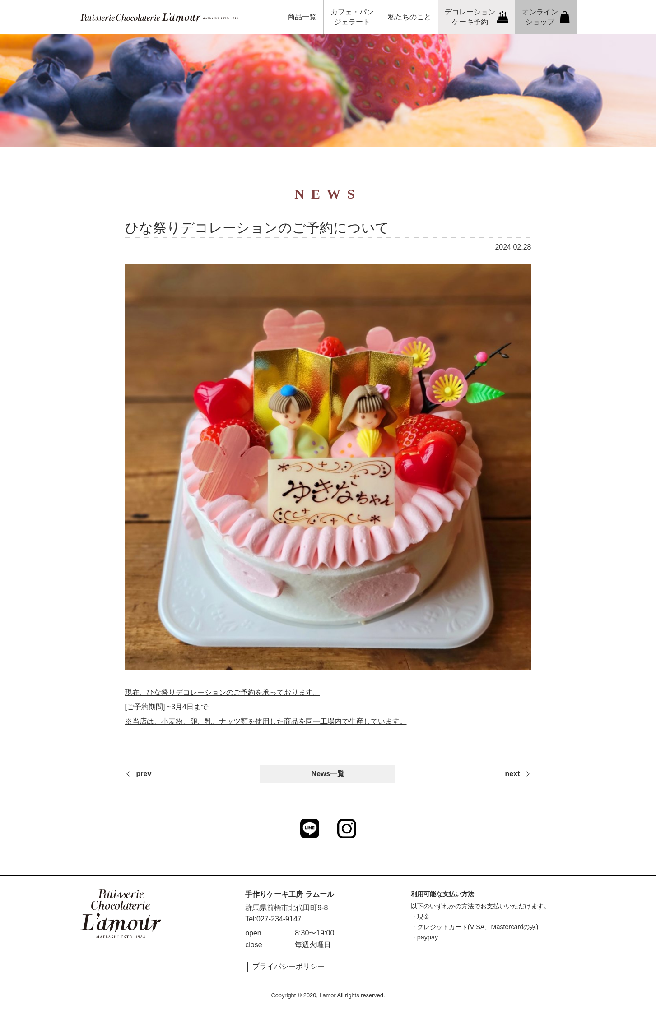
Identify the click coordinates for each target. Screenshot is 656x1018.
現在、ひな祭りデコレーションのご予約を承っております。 (222, 692)
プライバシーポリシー (288, 966)
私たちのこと (409, 17)
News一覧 (328, 773)
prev (144, 773)
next (512, 773)
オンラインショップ (546, 17)
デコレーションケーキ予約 (476, 17)
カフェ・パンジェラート (352, 17)
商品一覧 (302, 17)
